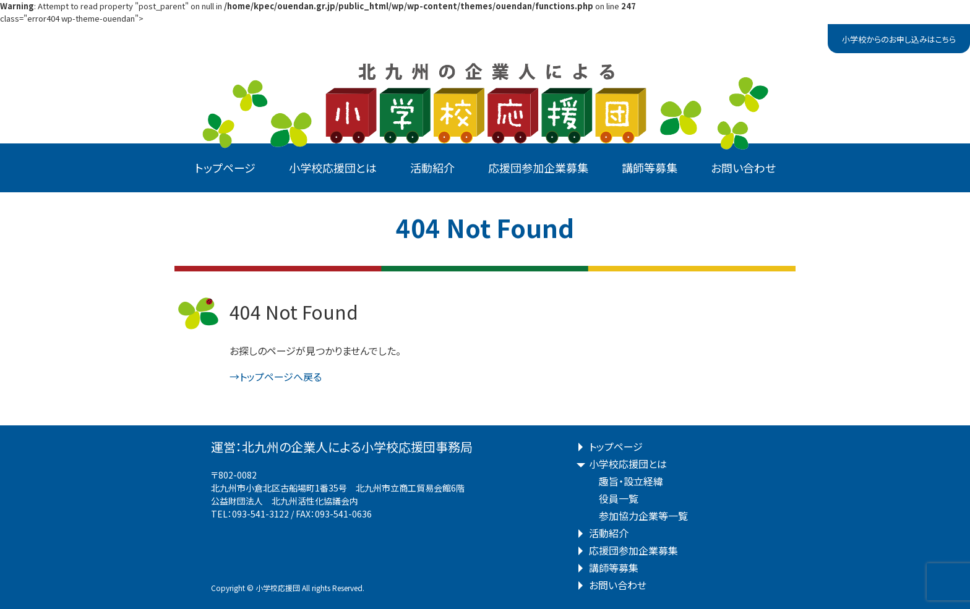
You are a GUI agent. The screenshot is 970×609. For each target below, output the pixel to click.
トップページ (225, 168)
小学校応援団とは (333, 168)
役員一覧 (618, 498)
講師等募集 (649, 168)
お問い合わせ (743, 168)
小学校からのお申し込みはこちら (899, 39)
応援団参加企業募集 (538, 168)
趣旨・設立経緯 (631, 481)
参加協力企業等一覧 (643, 515)
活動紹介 (432, 168)
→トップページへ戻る (276, 376)
